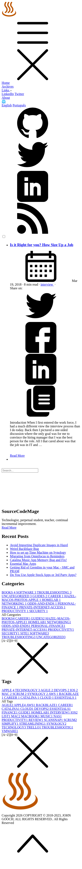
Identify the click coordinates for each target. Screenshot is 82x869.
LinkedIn (8, 94)
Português (19, 105)
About (6, 97)
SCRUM (19, 694)
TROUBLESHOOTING (54, 592)
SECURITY (38, 611)
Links (7, 90)
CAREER (56, 596)
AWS (54, 694)
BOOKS (9, 592)
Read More (17, 455)
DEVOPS (62, 690)
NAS (57, 716)
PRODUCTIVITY (15, 611)
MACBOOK (30, 716)
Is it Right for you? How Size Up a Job (41, 245)
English (7, 105)
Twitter (19, 94)
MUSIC (46, 716)
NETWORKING (14, 603)
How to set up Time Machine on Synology (38, 552)
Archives (8, 86)
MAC (7, 694)
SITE (25, 633)
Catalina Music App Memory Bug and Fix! (38, 560)
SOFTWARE (26, 592)
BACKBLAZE (47, 705)
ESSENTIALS (65, 697)
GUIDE (24, 712)
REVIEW (36, 720)
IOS (74, 690)
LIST (6, 716)
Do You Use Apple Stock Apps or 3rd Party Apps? (43, 575)
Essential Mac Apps (23, 563)
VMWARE (10, 731)
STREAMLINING (32, 723)
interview (47, 284)
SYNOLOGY (38, 694)
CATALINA (30, 697)
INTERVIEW (60, 712)
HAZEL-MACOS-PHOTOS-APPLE (39, 598)
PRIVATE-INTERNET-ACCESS (42, 607)
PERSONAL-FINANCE (48, 626)
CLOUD (47, 697)
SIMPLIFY (10, 723)
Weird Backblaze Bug (24, 549)
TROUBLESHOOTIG (57, 727)
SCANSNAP (54, 720)
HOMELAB (51, 600)
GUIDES (40, 596)
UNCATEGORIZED (17, 596)
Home (6, 83)
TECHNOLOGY (28, 690)
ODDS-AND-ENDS (42, 603)
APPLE (8, 690)
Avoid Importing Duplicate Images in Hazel (39, 545)
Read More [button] (9, 527)
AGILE (47, 690)
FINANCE (10, 712)
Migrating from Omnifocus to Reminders (37, 556)
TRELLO (34, 727)
